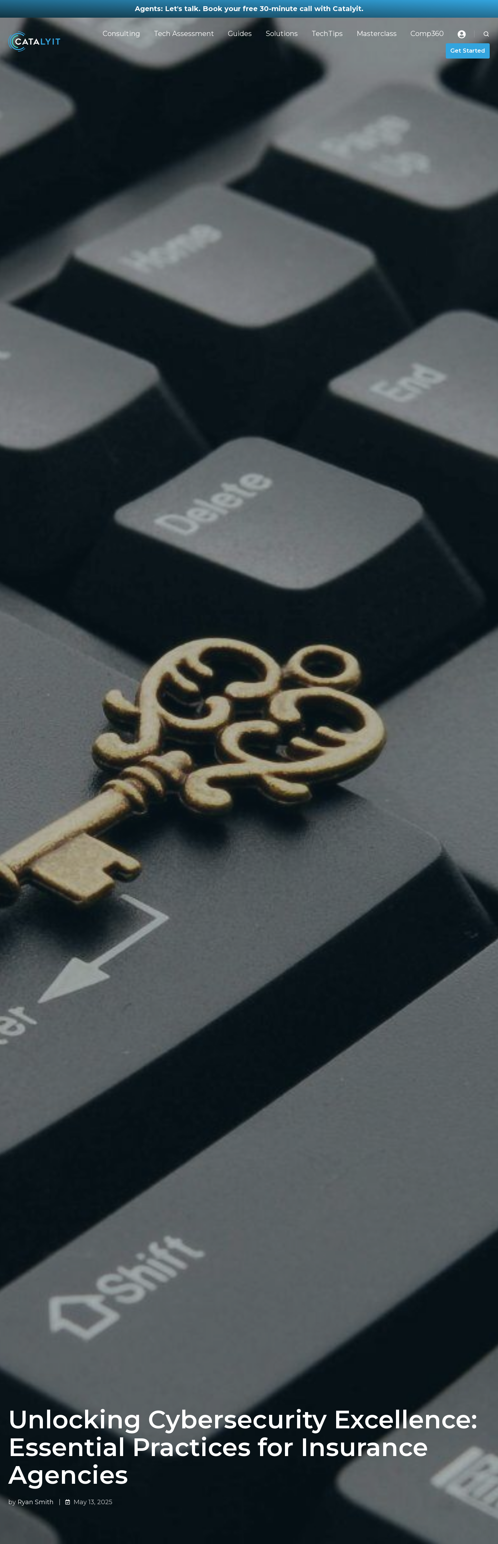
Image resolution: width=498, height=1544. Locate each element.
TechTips (327, 33)
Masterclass (377, 33)
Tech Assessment (184, 33)
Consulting (121, 33)
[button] (486, 33)
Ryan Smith (36, 1502)
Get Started (467, 50)
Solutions (282, 33)
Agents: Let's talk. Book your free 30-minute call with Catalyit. (249, 9)
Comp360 (427, 33)
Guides (240, 33)
